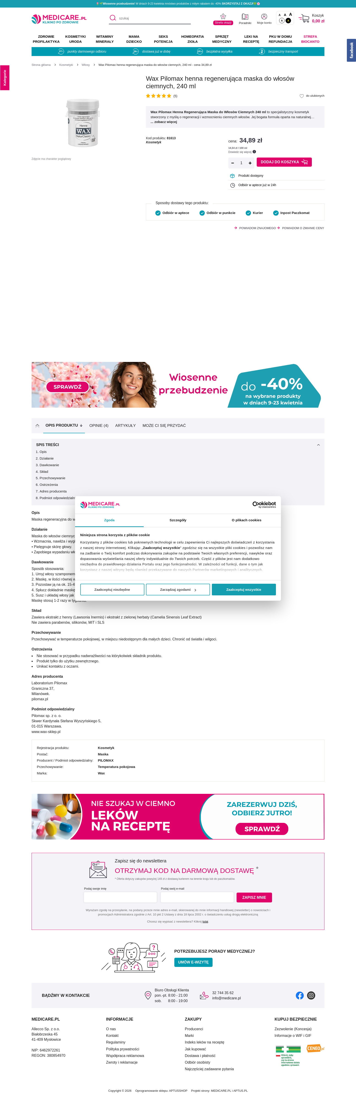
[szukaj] (150, 18)
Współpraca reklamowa (125, 1056)
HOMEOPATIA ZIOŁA (192, 39)
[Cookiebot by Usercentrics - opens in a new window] (256, 504)
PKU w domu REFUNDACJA (280, 39)
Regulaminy (115, 1042)
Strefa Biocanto (310, 39)
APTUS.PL (240, 1090)
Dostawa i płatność (200, 1056)
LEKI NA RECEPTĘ (251, 39)
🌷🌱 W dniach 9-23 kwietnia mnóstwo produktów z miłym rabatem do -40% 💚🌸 (178, 3)
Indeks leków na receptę (204, 1042)
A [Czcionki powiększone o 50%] (285, 15)
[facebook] (300, 995)
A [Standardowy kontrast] (282, 20)
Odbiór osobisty (197, 1062)
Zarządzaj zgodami (178, 589)
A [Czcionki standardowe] (280, 15)
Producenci (194, 1029)
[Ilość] (241, 163)
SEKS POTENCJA (163, 39)
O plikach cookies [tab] (246, 520)
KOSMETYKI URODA (75, 39)
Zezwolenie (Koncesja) (293, 1029)
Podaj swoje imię (95, 888)
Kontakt (112, 1036)
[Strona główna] (41, 65)
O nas (111, 1029)
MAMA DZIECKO (134, 39)
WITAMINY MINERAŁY (105, 39)
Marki (189, 1036)
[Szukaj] (112, 18)
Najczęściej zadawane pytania (209, 1069)
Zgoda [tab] (109, 520)
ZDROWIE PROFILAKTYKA (46, 39)
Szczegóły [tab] (178, 520)
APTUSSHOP (178, 1090)
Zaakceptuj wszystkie (243, 589)
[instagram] (311, 995)
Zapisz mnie (255, 897)
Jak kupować (195, 1049)
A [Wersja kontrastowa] (288, 20)
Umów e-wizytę (193, 962)
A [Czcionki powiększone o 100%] (290, 15)
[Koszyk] (304, 18)
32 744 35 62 (223, 993)
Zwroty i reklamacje (122, 1062)
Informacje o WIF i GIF (293, 1036)
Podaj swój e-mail (172, 888)
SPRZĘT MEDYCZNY (222, 39)
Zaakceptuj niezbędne (112, 589)
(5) (175, 96)
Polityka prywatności (122, 1049)
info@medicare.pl (226, 998)
